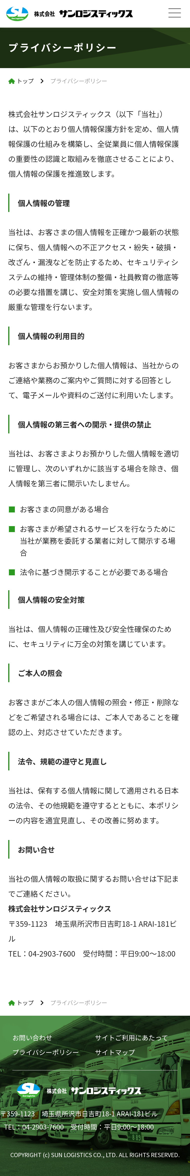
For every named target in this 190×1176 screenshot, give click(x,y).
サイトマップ (115, 1052)
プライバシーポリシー (45, 1052)
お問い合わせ (32, 1037)
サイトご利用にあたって (131, 1037)
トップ (25, 81)
